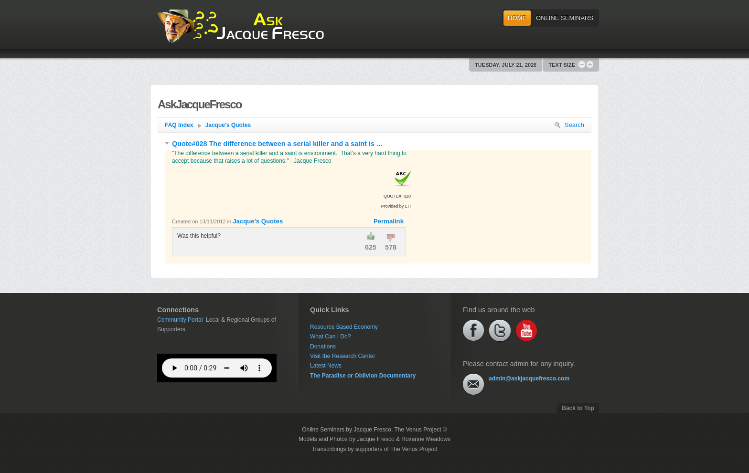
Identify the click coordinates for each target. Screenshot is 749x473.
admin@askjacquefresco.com (529, 378)
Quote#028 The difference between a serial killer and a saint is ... (273, 143)
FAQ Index (183, 125)
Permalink (389, 221)
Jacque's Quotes (228, 125)
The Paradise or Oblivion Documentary (363, 375)
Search (569, 124)
